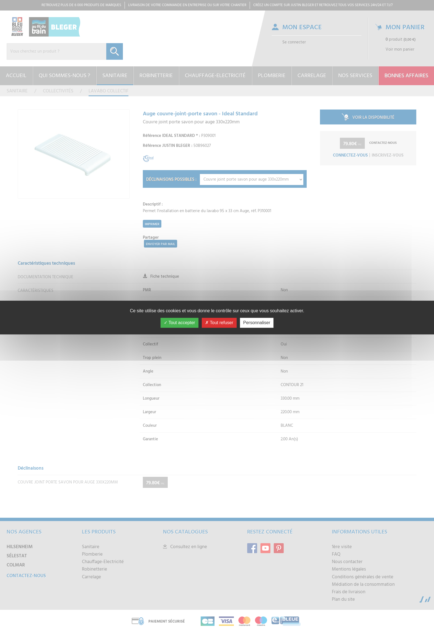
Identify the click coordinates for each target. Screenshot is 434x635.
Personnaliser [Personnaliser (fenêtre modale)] (256, 322)
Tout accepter (179, 322)
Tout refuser (219, 322)
